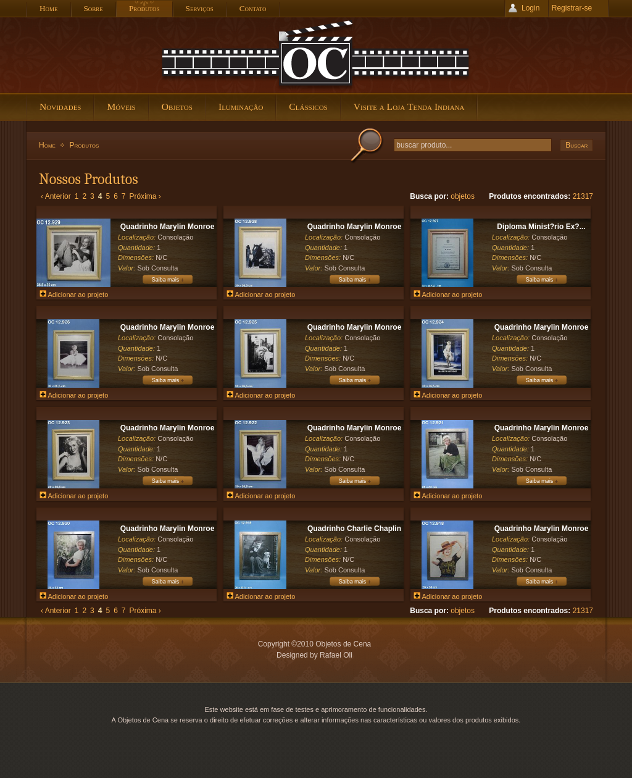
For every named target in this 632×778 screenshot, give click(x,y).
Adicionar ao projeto (74, 294)
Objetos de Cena (316, 55)
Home (47, 145)
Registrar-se (572, 8)
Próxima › (145, 196)
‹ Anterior (56, 196)
